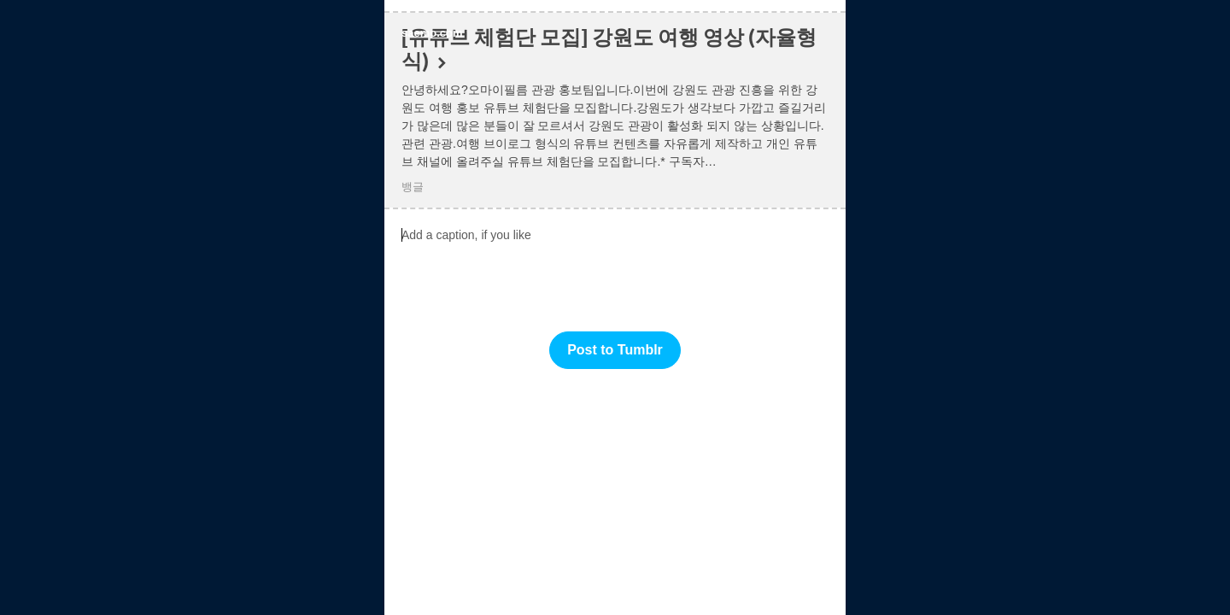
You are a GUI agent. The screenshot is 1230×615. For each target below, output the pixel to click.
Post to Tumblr (615, 350)
